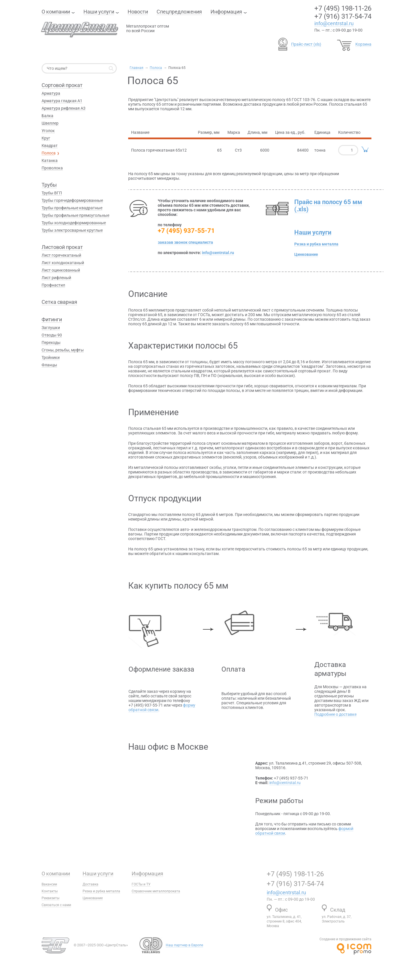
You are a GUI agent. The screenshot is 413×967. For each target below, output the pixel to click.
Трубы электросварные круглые (72, 230)
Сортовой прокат (62, 85)
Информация (226, 12)
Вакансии (49, 884)
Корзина (363, 44)
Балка (47, 115)
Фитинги (52, 319)
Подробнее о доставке (335, 714)
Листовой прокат (62, 247)
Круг (46, 138)
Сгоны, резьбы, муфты (63, 350)
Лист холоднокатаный (63, 262)
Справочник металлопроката (156, 891)
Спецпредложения (179, 12)
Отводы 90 (52, 335)
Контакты (50, 891)
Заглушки (51, 327)
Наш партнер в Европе (184, 945)
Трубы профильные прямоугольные (75, 215)
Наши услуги (98, 12)
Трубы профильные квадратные (72, 208)
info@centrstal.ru (334, 23)
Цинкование (306, 254)
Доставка (90, 884)
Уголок (48, 130)
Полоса (156, 68)
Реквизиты (50, 898)
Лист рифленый (56, 277)
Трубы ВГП (52, 193)
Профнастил (53, 285)
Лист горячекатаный (61, 255)
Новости (138, 12)
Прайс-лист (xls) (306, 44)
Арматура (51, 93)
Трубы (49, 185)
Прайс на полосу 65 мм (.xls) (328, 205)
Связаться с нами (56, 905)
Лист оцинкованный (61, 270)
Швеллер (50, 123)
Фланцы (49, 365)
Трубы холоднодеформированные (74, 223)
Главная (136, 68)
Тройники (51, 357)
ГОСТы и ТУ (141, 884)
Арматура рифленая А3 (63, 108)
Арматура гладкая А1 (62, 100)
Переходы (51, 342)
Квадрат (50, 145)
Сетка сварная (59, 302)
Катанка (50, 160)
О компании (56, 12)
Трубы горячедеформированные (72, 200)
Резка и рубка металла (316, 244)
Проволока (52, 168)
